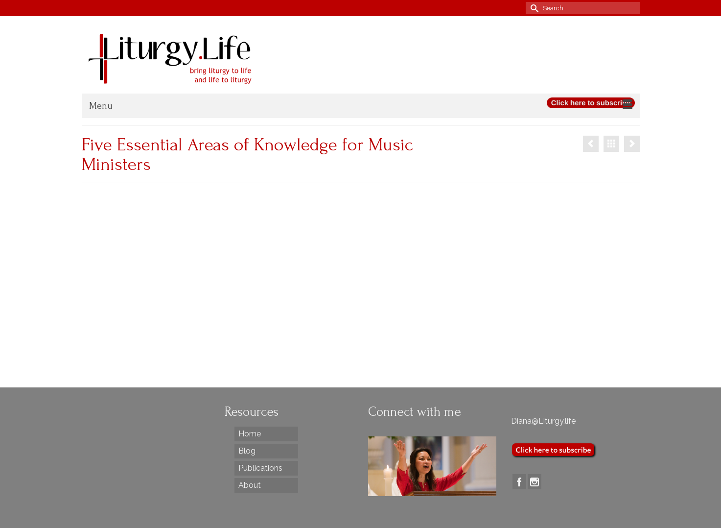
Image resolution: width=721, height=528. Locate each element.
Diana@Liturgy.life (543, 421)
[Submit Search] (533, 8)
